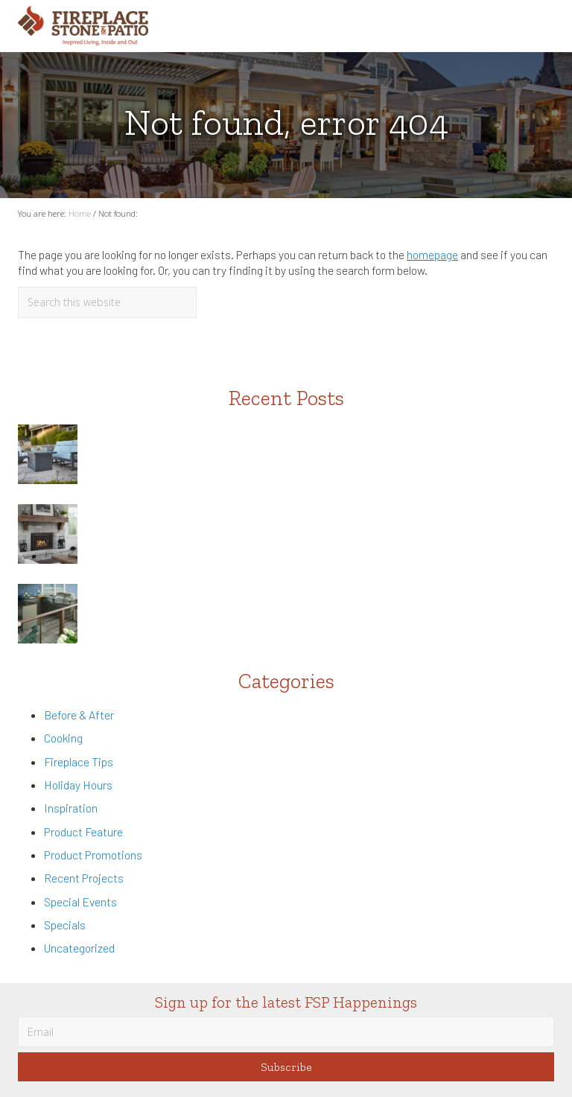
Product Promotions (93, 855)
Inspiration (71, 808)
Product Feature (83, 831)
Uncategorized (79, 948)
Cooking (63, 738)
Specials (65, 925)
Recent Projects (84, 878)
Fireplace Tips (78, 761)
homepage (432, 254)
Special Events (80, 901)
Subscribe (286, 1067)
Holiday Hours (78, 785)
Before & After (79, 715)
